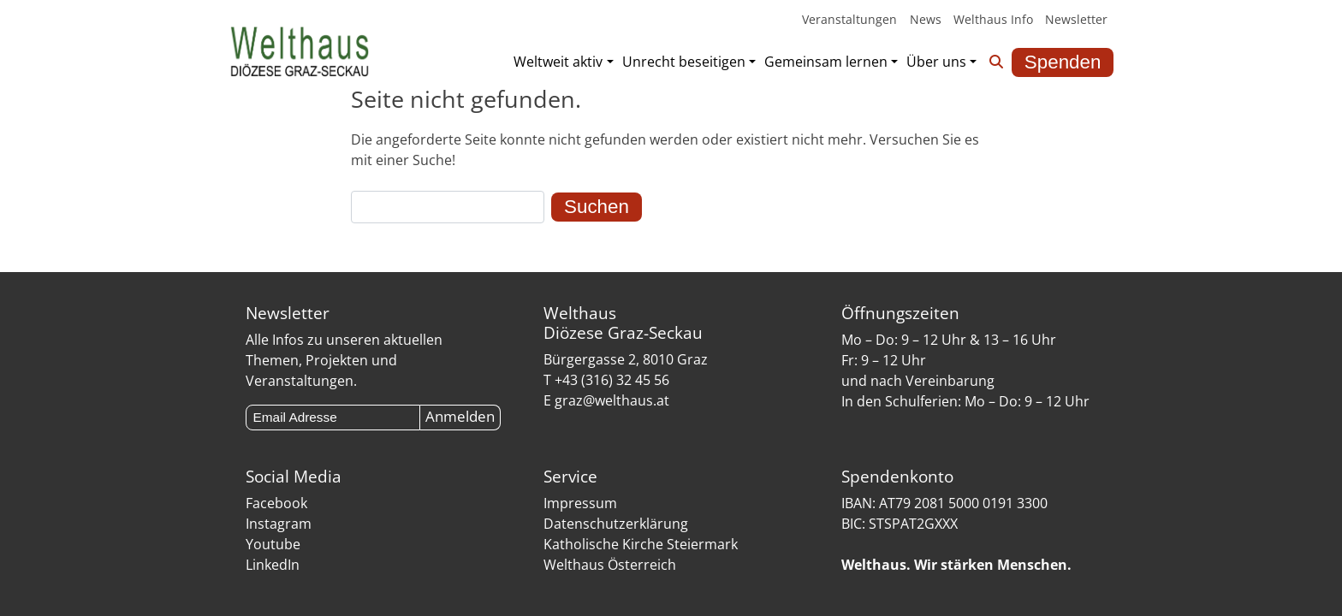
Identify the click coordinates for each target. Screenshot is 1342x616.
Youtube (273, 544)
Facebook (276, 503)
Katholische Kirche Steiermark (640, 544)
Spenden (1063, 62)
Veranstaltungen (849, 19)
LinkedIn (273, 564)
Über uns (936, 61)
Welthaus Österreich (609, 564)
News (925, 19)
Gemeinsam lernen (826, 61)
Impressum (580, 503)
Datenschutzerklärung (615, 523)
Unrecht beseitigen (683, 61)
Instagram (279, 523)
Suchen (596, 206)
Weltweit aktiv (558, 61)
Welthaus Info (993, 19)
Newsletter (1076, 19)
